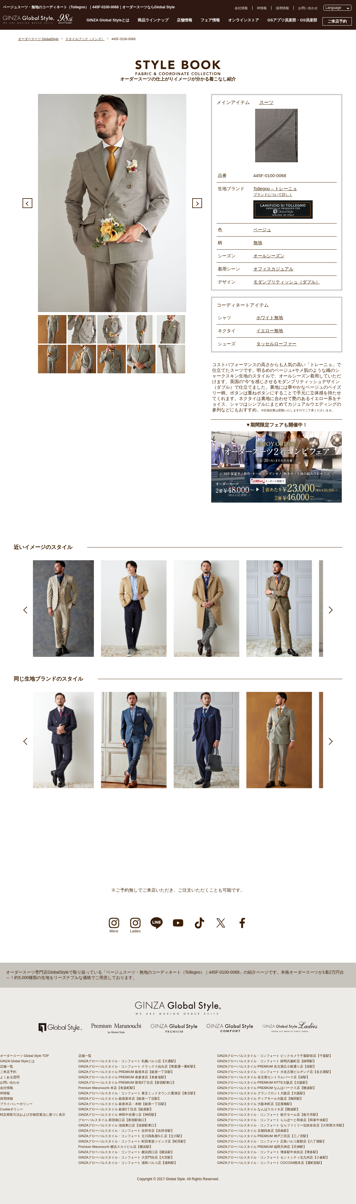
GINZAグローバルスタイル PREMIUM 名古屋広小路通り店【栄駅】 (266, 1066)
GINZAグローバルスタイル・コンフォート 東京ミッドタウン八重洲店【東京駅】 (137, 1093)
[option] (112, 203)
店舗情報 (184, 20)
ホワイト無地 (269, 317)
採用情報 (282, 8)
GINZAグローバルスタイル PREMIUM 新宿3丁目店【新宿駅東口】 (127, 1082)
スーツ (266, 102)
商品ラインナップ (153, 20)
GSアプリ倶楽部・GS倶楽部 (292, 20)
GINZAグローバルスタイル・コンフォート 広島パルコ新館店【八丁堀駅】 (271, 1141)
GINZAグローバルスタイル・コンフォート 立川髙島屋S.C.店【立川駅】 (131, 1136)
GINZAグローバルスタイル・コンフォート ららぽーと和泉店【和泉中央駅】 (273, 1120)
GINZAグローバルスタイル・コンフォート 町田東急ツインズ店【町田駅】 (132, 1141)
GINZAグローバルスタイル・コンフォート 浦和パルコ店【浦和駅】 (127, 1162)
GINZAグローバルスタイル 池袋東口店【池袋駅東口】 (118, 1125)
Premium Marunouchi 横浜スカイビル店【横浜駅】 (115, 1146)
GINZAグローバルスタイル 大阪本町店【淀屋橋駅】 (255, 1104)
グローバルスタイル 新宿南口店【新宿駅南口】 (113, 1120)
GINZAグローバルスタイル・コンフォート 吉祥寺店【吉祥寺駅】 (126, 1130)
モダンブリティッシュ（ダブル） (286, 281)
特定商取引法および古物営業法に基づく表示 (32, 1114)
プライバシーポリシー (16, 1104)
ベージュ (262, 229)
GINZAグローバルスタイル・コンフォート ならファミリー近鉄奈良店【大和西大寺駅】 (281, 1125)
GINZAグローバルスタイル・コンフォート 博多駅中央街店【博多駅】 (268, 1152)
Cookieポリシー (11, 1109)
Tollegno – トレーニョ (275, 188)
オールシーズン (269, 255)
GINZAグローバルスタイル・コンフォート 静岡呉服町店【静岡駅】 (266, 1061)
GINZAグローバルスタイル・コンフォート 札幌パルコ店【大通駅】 (127, 1061)
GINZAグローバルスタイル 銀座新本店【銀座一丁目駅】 (119, 1098)
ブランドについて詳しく (273, 195)
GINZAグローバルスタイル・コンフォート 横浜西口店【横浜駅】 (126, 1152)
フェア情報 (210, 20)
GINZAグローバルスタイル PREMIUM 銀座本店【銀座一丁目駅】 (126, 1072)
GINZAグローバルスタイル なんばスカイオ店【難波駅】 (258, 1109)
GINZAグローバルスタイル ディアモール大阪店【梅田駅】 (260, 1098)
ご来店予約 (337, 21)
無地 (257, 242)
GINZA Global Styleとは (108, 20)
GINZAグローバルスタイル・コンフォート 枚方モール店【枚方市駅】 (268, 1114)
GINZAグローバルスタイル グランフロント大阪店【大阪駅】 (261, 1093)
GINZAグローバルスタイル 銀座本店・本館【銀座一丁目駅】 (123, 1104)
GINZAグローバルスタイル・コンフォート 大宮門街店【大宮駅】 (126, 1157)
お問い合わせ (308, 8)
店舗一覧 (6, 1066)
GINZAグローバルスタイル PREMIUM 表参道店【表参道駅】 (123, 1077)
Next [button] (197, 203)
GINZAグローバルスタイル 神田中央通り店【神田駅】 (118, 1114)
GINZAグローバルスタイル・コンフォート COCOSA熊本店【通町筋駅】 (270, 1162)
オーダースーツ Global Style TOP (24, 1055)
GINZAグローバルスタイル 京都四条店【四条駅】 (253, 1130)
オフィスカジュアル (273, 268)
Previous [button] (27, 203)
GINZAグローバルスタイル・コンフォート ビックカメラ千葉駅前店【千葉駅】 (275, 1055)
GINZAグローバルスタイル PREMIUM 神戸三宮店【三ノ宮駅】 (263, 1136)
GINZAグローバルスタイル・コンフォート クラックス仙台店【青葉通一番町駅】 (137, 1066)
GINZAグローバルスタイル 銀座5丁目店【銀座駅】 (115, 1109)
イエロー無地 (269, 330)
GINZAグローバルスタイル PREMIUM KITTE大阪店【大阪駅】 (263, 1082)
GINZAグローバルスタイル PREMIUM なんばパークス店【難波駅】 (266, 1088)
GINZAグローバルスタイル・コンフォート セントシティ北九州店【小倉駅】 (273, 1157)
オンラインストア (243, 20)
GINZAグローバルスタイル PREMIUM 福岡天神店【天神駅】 (261, 1146)
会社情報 (241, 8)
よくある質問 (10, 1077)
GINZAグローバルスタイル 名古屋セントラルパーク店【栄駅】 (263, 1077)
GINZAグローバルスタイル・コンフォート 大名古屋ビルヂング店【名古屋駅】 (275, 1072)
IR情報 (262, 8)
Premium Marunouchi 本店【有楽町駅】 (107, 1088)
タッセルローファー (276, 343)
